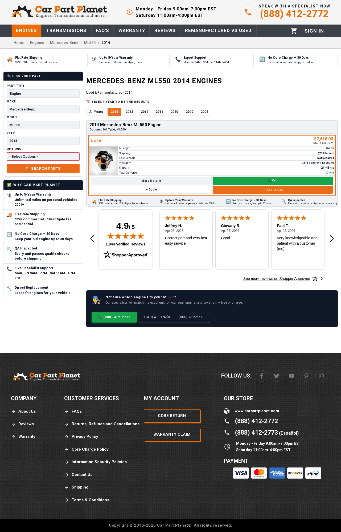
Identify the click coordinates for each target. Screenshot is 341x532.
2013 (129, 112)
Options (14, 149)
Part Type (15, 86)
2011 (159, 112)
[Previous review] (92, 238)
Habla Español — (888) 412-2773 (174, 317)
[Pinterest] (306, 376)
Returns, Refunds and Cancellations (101, 424)
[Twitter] (276, 376)
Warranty (23, 436)
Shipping (76, 487)
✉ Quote (151, 189)
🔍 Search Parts (43, 168)
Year (11, 133)
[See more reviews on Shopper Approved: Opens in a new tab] (276, 278)
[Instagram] (321, 376)
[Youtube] (291, 376)
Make (11, 101)
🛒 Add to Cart (273, 189)
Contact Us (78, 474)
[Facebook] (262, 376)
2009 (189, 112)
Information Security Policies (95, 461)
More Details (151, 180)
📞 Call (272, 180)
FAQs (73, 411)
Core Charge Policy (86, 449)
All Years (96, 112)
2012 (144, 112)
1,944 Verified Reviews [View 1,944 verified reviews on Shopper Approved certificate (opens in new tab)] (125, 243)
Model (12, 117)
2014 (114, 112)
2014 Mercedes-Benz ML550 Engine (125, 124)
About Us (23, 411)
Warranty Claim (171, 434)
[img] (125, 235)
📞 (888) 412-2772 (114, 317)
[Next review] (332, 238)
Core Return (172, 415)
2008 (204, 112)
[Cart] (294, 31)
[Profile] (314, 31)
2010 (174, 112)
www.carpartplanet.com (257, 410)
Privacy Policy (81, 436)
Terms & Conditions (86, 500)
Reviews (22, 424)
